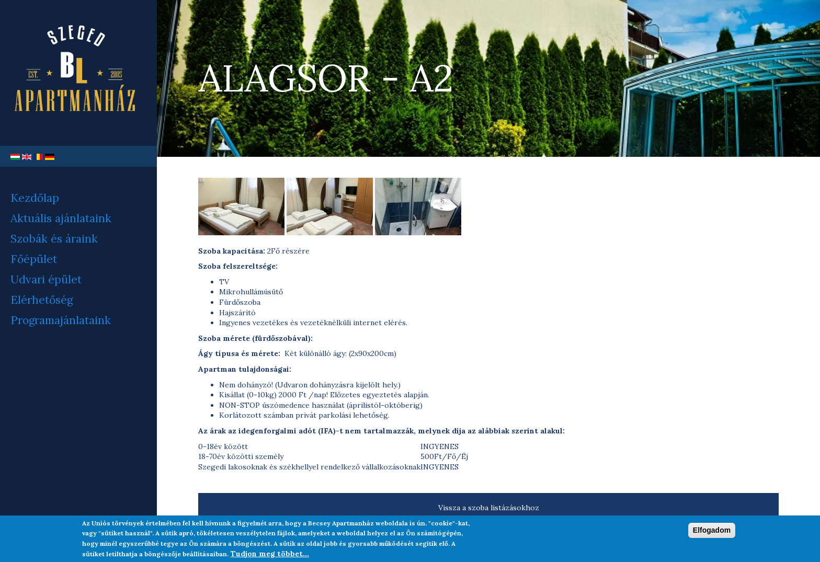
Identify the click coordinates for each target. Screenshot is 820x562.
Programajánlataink (60, 320)
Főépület (33, 259)
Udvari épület (46, 279)
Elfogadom (712, 534)
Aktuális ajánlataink (60, 218)
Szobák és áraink (54, 239)
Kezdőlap (34, 198)
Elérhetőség (41, 300)
